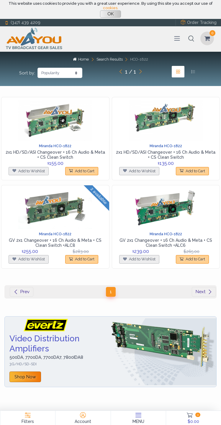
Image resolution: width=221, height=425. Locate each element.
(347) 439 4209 (22, 22)
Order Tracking (199, 22)
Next (204, 291)
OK (110, 14)
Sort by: (27, 73)
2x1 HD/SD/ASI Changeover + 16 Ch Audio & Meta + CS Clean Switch (55, 155)
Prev (22, 291)
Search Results (109, 59)
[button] (191, 38)
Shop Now (25, 376)
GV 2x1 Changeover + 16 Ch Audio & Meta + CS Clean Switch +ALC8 (55, 243)
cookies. (110, 8)
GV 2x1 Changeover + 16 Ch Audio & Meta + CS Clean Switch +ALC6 (165, 243)
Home (81, 59)
